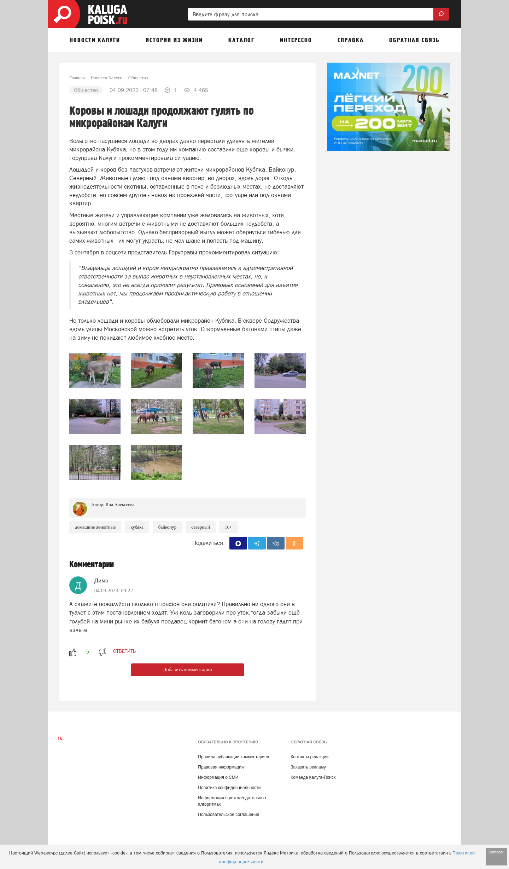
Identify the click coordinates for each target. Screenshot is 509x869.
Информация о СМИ (218, 777)
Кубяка (137, 527)
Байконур (167, 527)
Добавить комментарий (187, 669)
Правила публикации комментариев (233, 756)
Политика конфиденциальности (229, 787)
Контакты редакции (309, 756)
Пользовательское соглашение (228, 814)
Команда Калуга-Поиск (313, 777)
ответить (124, 651)
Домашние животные (95, 527)
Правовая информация (221, 767)
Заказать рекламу (308, 767)
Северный (200, 527)
